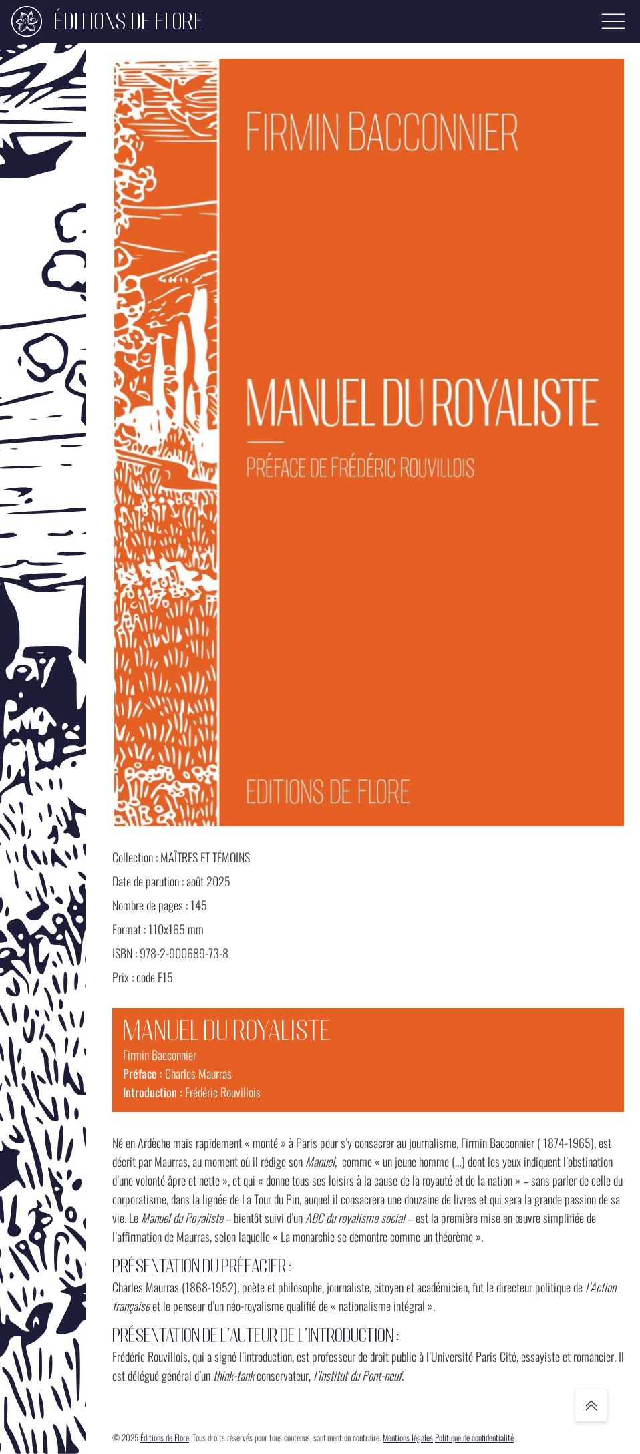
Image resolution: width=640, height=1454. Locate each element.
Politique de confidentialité (474, 1437)
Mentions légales (408, 1437)
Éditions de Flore (164, 1437)
